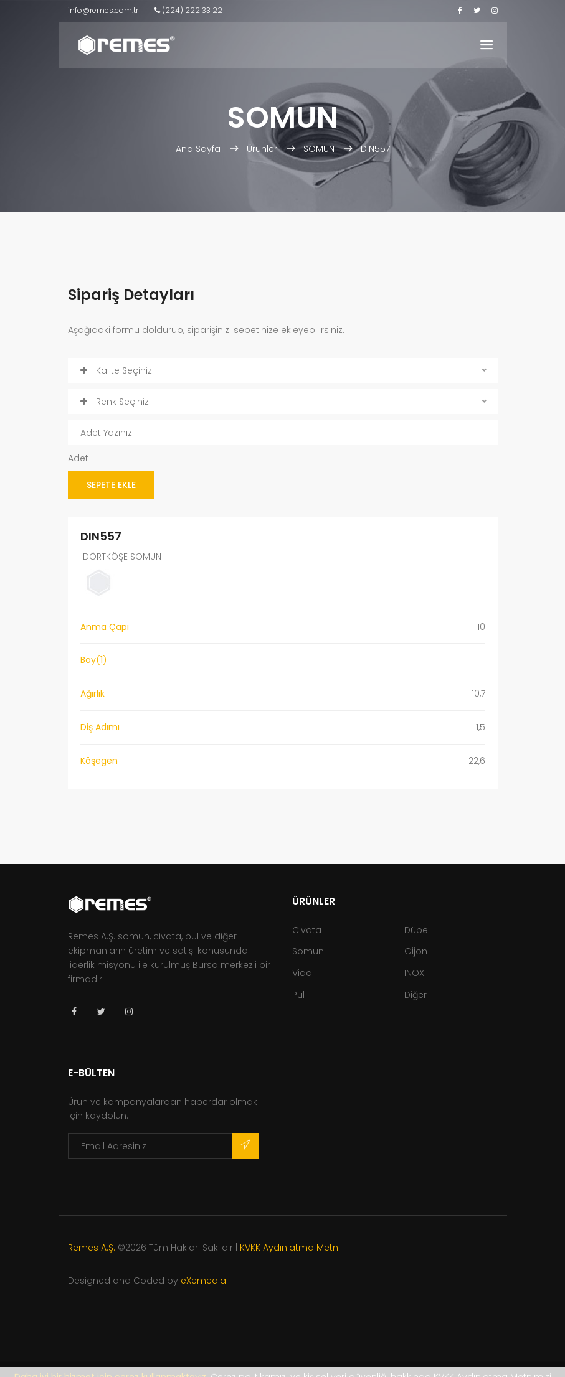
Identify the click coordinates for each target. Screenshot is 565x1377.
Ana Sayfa (199, 149)
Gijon (415, 951)
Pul (298, 995)
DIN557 (375, 149)
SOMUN (319, 149)
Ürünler (262, 149)
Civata (306, 930)
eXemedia (203, 1280)
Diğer (415, 995)
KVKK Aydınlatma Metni (290, 1247)
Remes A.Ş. (91, 1247)
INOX (414, 973)
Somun (308, 951)
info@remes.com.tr (103, 10)
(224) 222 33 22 (188, 10)
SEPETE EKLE (111, 485)
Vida (302, 973)
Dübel (417, 930)
